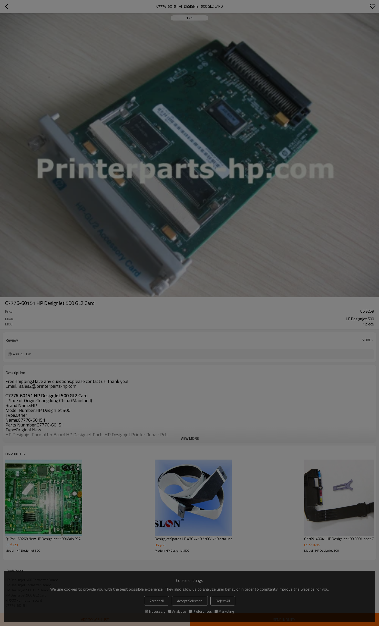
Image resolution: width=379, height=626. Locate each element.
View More (190, 438)
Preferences (200, 611)
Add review (22, 354)
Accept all (156, 600)
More (366, 340)
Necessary (155, 611)
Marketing (224, 611)
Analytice (177, 611)
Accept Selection (189, 600)
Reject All (223, 600)
